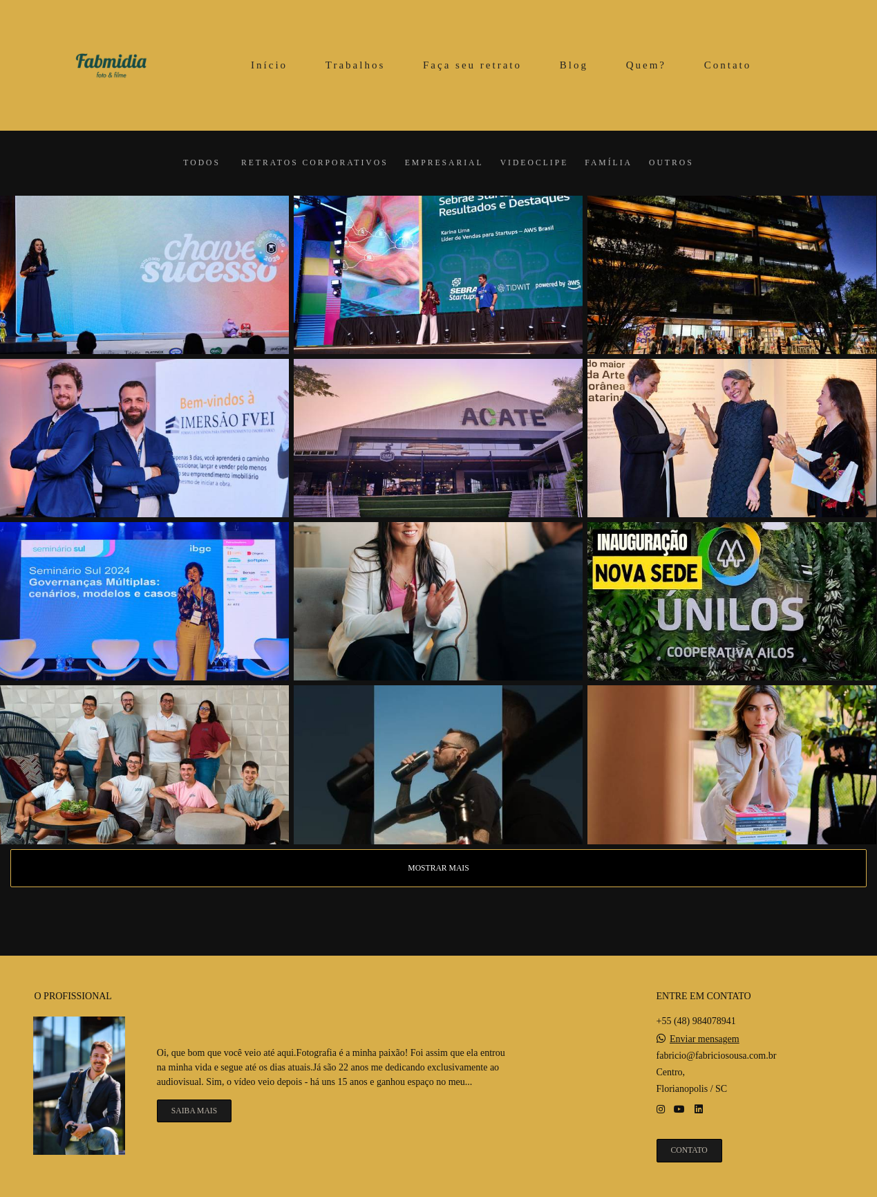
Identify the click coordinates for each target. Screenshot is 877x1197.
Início (269, 65)
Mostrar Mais (438, 868)
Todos (201, 163)
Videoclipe (534, 163)
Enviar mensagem (704, 1039)
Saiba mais (194, 1110)
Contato (728, 65)
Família (608, 163)
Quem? (646, 65)
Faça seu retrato (472, 65)
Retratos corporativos (314, 163)
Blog (574, 65)
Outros (671, 163)
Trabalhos (355, 65)
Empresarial (444, 163)
